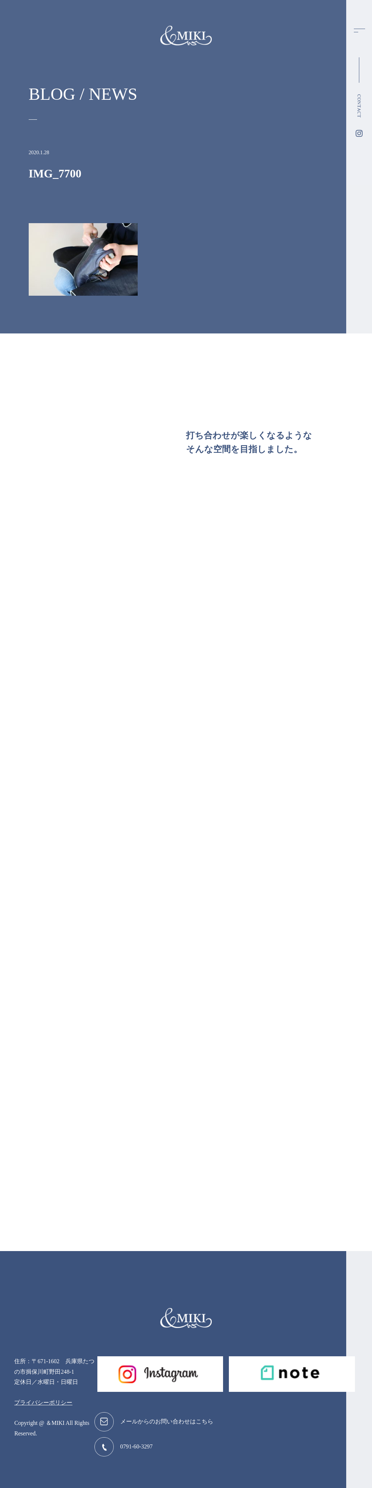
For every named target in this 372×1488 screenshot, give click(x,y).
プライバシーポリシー (43, 1402)
